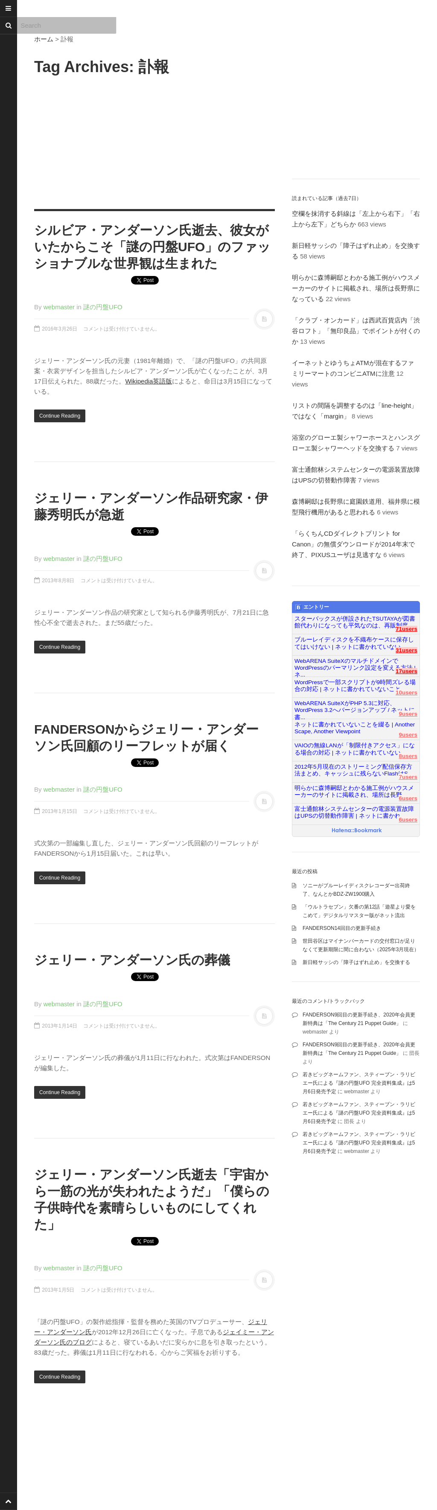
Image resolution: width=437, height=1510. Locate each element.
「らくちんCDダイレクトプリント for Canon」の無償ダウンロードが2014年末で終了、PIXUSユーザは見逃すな (353, 544)
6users (408, 798)
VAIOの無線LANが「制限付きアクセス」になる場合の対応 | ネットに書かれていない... (354, 748)
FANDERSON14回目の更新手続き (342, 928)
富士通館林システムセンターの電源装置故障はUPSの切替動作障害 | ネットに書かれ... (354, 812)
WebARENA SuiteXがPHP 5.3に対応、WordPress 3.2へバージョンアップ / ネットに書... (354, 707)
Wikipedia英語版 (148, 381)
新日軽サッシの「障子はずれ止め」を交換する (356, 962)
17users (406, 671)
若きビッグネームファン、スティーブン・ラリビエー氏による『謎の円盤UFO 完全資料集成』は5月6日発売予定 (359, 1083)
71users (406, 629)
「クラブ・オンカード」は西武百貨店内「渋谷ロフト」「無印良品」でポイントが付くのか (356, 331)
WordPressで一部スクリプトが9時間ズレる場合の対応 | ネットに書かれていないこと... (355, 685)
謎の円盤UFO (102, 307)
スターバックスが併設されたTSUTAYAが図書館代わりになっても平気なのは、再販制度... (354, 622)
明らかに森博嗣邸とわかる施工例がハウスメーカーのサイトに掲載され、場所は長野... (354, 791)
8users (408, 756)
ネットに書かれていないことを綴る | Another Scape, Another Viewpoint (354, 728)
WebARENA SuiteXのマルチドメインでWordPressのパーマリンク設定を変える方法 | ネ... (355, 664)
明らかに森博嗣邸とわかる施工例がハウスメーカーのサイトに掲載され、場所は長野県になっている (356, 288)
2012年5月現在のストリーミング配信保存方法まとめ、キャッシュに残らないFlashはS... (353, 770)
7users (408, 777)
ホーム (43, 39)
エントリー (312, 607)
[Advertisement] (154, 140)
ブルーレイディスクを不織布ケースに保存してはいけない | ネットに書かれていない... (354, 643)
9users (408, 714)
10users (406, 692)
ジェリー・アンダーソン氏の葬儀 (132, 960)
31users (406, 650)
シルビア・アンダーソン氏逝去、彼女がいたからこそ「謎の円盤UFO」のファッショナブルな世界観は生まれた (152, 246)
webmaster (59, 307)
